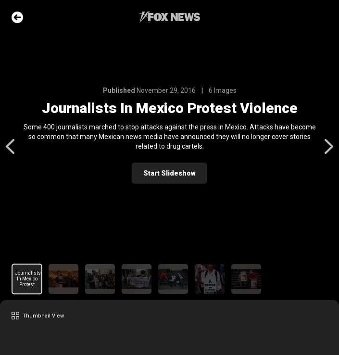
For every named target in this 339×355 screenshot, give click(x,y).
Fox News (169, 17)
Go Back (17, 17)
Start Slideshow (169, 173)
